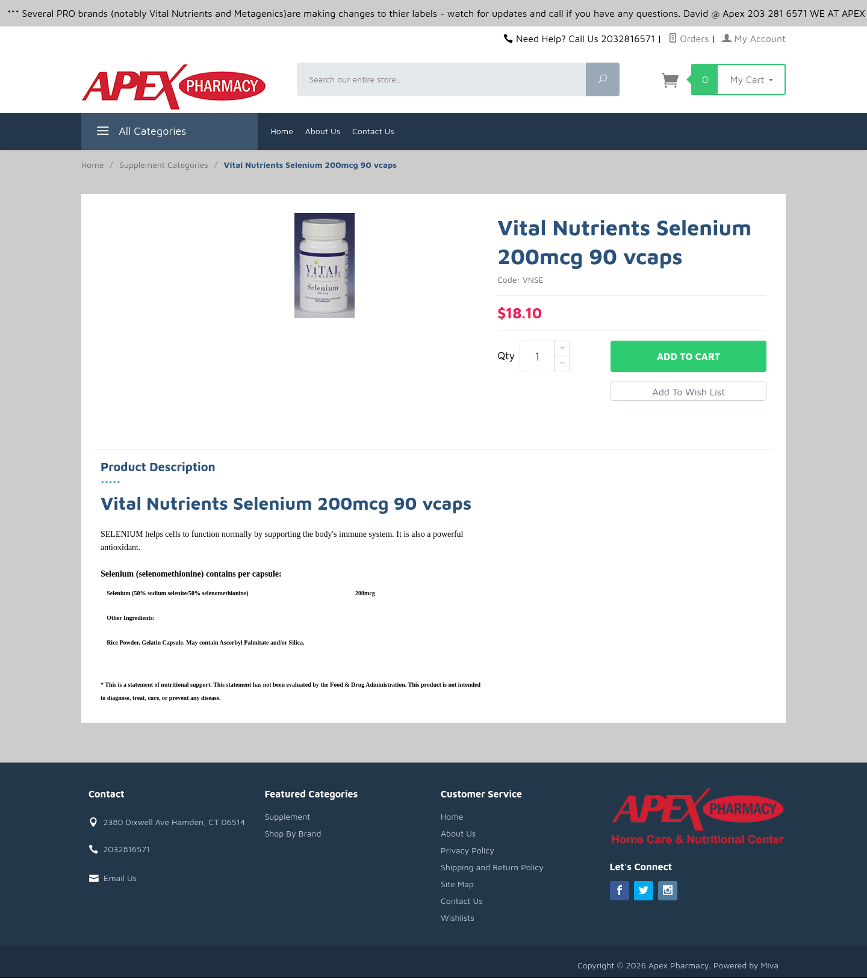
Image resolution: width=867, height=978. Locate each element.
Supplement (288, 816)
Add (688, 356)
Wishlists (457, 917)
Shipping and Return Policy (492, 867)
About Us (322, 131)
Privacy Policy (467, 850)
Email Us (120, 878)
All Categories (140, 133)
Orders (688, 38)
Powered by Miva (745, 965)
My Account (754, 38)
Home (282, 131)
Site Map (457, 884)
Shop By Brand (293, 833)
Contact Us (373, 131)
